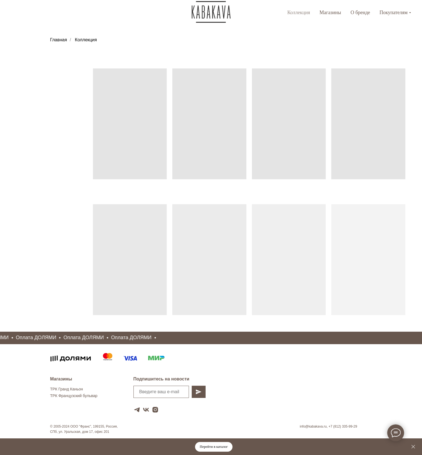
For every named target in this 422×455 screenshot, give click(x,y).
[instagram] (155, 409)
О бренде (360, 12)
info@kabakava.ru (313, 426)
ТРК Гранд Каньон (66, 389)
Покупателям (394, 12)
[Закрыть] (413, 447)
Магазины (330, 12)
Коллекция (298, 12)
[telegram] (136, 409)
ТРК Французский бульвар (74, 395)
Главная (58, 39)
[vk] (146, 409)
